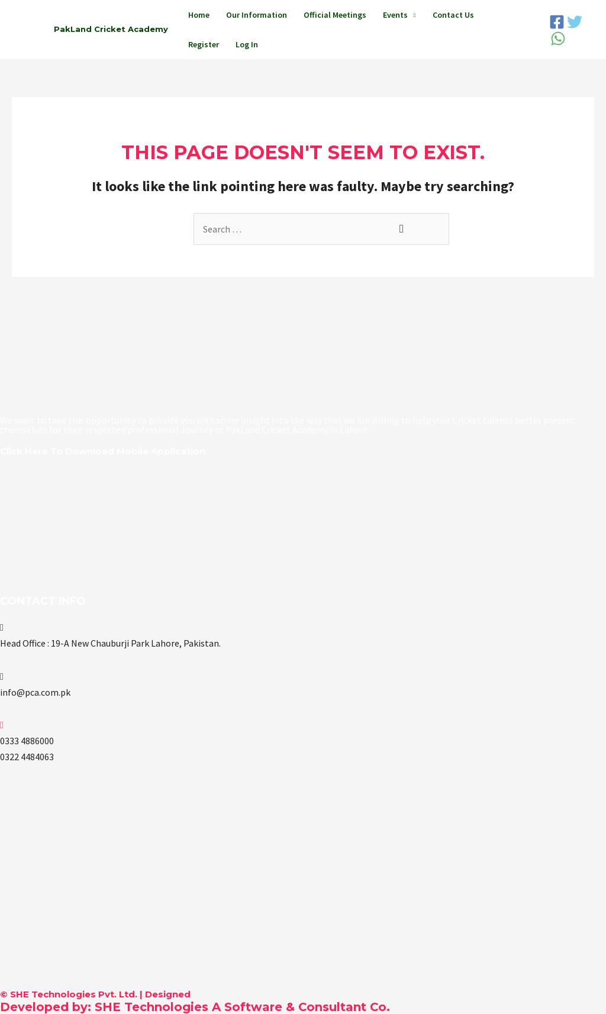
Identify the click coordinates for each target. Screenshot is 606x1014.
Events (395, 14)
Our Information (256, 14)
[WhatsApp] (558, 38)
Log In (247, 44)
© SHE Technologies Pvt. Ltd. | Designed (95, 994)
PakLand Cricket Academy (111, 29)
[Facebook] (557, 22)
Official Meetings (335, 14)
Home (198, 14)
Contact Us (453, 14)
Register (203, 44)
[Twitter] (574, 22)
